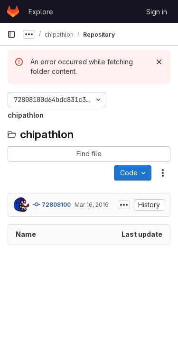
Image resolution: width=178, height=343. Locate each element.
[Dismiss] (159, 62)
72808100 (52, 204)
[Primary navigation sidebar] (11, 34)
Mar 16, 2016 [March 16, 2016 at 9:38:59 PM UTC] (92, 204)
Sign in (156, 12)
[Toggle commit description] (124, 205)
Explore (40, 12)
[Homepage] (13, 11)
